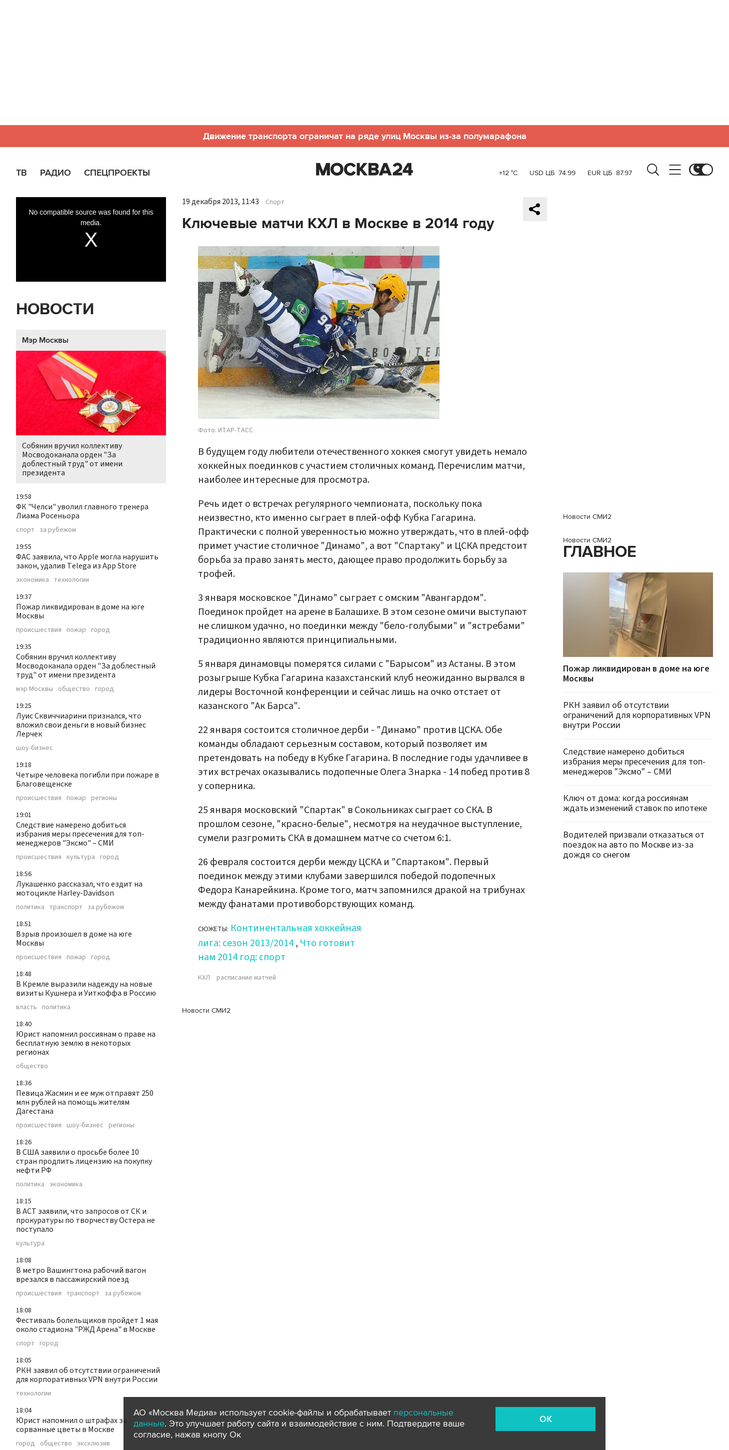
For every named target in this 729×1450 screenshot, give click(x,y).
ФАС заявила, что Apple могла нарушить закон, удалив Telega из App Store (87, 561)
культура (80, 857)
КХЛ (204, 977)
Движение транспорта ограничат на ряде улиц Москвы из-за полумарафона (364, 136)
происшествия (39, 629)
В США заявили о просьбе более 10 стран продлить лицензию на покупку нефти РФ (84, 1161)
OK (546, 1418)
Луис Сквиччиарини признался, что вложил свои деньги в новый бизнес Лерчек (81, 725)
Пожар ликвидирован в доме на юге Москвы (80, 611)
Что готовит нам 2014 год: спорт (276, 950)
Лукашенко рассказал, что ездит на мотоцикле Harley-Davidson (79, 889)
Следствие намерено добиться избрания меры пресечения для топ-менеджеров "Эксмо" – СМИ (80, 834)
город (100, 629)
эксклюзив (93, 1443)
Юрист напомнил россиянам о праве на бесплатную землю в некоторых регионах (86, 1043)
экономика (32, 579)
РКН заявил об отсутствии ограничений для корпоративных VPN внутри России (88, 1375)
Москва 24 (365, 169)
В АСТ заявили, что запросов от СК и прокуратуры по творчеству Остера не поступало (85, 1220)
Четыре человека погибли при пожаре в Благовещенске (87, 780)
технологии (71, 579)
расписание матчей (246, 977)
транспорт (66, 907)
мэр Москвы (34, 688)
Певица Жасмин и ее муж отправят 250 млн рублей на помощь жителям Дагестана (85, 1102)
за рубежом (58, 529)
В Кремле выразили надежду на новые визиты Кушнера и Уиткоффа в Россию (86, 989)
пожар (76, 629)
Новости (55, 309)
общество (74, 688)
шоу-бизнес (34, 748)
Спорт (275, 202)
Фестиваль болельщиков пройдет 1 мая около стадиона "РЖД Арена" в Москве (87, 1325)
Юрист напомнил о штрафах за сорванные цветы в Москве (71, 1425)
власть (26, 1007)
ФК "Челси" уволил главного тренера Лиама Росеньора (82, 511)
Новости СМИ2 (206, 1010)
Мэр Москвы (45, 340)
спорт (25, 529)
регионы (104, 798)
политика (30, 907)
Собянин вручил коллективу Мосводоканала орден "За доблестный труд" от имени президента (91, 414)
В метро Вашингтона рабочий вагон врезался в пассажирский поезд (81, 1275)
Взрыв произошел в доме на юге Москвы (74, 939)
